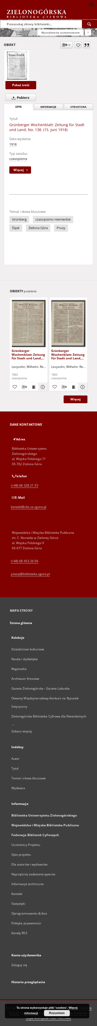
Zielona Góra (38, 228)
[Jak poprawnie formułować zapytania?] (88, 32)
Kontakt (17, 894)
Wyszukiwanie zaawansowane (60, 32)
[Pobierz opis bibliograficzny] (23, 387)
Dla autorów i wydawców (29, 864)
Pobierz (19, 97)
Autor (15, 758)
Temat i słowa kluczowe (28, 778)
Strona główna (21, 623)
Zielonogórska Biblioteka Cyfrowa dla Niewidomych (48, 716)
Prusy (61, 228)
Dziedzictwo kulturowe (27, 649)
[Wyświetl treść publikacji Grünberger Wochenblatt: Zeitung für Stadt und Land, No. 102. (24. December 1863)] (73, 387)
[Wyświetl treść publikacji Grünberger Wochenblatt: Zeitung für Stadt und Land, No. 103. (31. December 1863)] (33, 387)
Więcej (75, 399)
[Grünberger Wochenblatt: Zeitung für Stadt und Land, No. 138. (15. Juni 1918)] (16, 65)
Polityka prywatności (26, 923)
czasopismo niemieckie (53, 219)
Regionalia (19, 669)
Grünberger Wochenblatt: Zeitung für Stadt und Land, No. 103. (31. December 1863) (28, 354)
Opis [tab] (18, 107)
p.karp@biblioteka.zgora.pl (30, 574)
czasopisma (18, 159)
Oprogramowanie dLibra (29, 913)
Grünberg (19, 219)
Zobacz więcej (21, 731)
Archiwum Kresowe (25, 678)
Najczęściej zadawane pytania (33, 874)
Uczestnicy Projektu (25, 845)
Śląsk (16, 228)
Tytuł (15, 768)
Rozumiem (57, 1013)
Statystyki (18, 903)
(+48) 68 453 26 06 (24, 561)
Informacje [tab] (48, 107)
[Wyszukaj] (89, 24)
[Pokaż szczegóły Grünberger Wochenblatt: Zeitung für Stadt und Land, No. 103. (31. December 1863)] (42, 387)
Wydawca (18, 788)
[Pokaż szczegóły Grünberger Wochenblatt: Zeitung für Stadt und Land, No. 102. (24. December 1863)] (82, 387)
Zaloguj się (19, 965)
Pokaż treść (20, 85)
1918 (13, 144)
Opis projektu (21, 854)
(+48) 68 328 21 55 (24, 485)
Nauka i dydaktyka (24, 659)
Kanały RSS (19, 933)
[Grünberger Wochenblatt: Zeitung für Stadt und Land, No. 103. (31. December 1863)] (29, 323)
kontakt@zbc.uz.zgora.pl (29, 507)
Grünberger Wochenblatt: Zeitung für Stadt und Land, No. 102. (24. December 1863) (68, 354)
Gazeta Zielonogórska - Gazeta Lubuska (40, 688)
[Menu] (91, 4)
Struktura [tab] (78, 107)
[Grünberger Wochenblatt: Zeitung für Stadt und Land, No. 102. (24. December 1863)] (68, 323)
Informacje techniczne (27, 884)
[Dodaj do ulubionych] (77, 45)
